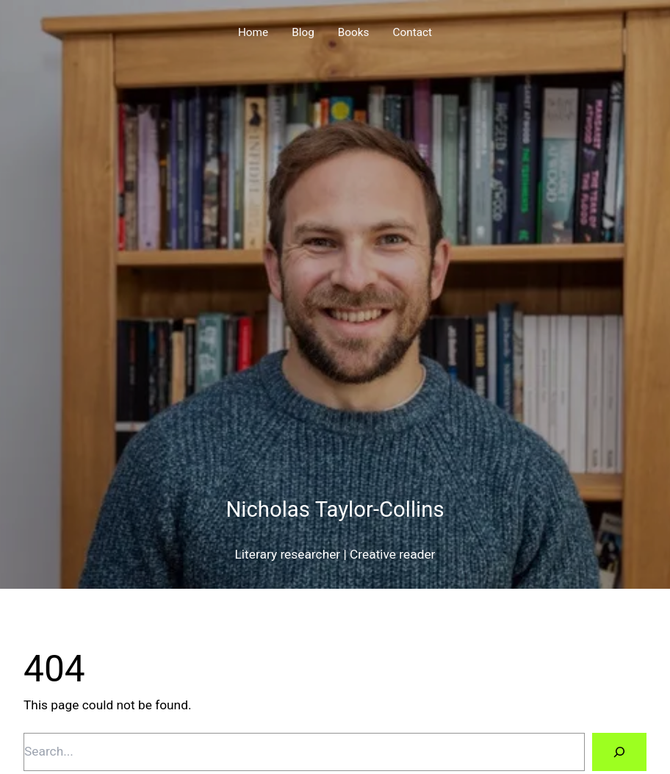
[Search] (619, 751)
